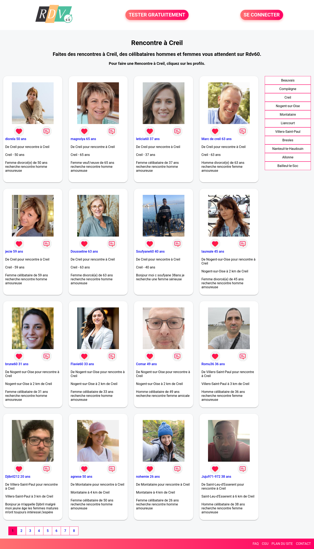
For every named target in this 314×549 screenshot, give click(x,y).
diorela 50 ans (15, 139)
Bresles (287, 140)
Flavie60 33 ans (82, 364)
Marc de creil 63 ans (217, 139)
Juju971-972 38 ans (216, 477)
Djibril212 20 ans (17, 477)
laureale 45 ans (213, 251)
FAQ (256, 544)
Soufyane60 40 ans (150, 251)
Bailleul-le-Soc (287, 166)
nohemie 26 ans (148, 477)
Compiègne (287, 89)
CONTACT (303, 544)
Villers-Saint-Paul (287, 132)
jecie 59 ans (14, 251)
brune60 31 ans (16, 364)
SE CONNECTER (262, 15)
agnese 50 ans (81, 477)
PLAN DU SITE (282, 544)
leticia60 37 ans (148, 139)
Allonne (288, 157)
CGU (265, 544)
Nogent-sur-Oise (288, 106)
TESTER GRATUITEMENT (157, 15)
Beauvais (287, 80)
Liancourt (288, 123)
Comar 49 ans (146, 364)
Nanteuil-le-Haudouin (287, 149)
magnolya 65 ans (83, 139)
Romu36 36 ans (213, 364)
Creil (287, 97)
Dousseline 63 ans (84, 251)
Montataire (288, 115)
